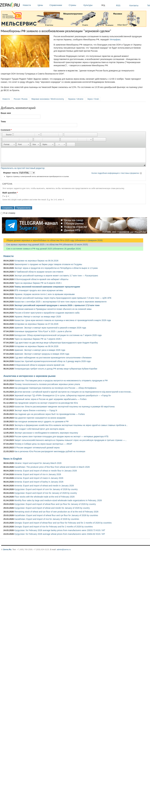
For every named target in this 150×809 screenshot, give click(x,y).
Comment (6, 130)
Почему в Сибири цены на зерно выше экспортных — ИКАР (43, 444)
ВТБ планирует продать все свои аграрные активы (38, 290)
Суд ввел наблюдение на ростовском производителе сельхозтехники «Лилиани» (53, 357)
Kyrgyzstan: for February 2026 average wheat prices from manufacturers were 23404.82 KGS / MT (59, 534)
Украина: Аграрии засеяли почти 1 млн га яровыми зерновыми (44, 294)
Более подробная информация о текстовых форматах (115, 173)
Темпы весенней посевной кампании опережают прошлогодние (47, 287)
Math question (10, 193)
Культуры (92, 5)
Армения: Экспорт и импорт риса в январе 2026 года (39, 350)
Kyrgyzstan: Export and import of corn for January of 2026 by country (46, 489)
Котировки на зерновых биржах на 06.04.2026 (36, 346)
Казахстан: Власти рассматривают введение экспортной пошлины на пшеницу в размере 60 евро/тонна (64, 406)
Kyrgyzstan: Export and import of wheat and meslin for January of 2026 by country (52, 508)
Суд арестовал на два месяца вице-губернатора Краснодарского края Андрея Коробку (56, 342)
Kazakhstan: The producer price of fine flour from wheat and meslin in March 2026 (52, 467)
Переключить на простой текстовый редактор (23, 168)
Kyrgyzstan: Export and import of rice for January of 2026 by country (45, 493)
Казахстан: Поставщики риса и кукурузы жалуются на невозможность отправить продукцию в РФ (61, 380)
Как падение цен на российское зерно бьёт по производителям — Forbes (49, 414)
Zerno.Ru (7, 549)
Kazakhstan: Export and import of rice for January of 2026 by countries (46, 519)
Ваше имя (6, 113)
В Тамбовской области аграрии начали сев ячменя (38, 272)
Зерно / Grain (93, 99)
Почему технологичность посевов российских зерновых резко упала (47, 384)
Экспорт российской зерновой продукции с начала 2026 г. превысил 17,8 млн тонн (57, 305)
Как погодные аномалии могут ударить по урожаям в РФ (41, 421)
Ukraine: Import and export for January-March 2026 (37, 463)
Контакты (133, 5)
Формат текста (11, 173)
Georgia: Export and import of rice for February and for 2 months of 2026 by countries (53, 526)
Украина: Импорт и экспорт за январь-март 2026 (37, 316)
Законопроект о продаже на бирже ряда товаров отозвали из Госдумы (48, 264)
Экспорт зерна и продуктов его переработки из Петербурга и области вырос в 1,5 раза (56, 268)
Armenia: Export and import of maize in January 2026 (38, 478)
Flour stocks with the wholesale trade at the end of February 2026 (44, 497)
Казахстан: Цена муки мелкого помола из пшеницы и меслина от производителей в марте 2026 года (62, 320)
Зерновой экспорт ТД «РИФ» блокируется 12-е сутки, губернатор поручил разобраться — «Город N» (62, 395)
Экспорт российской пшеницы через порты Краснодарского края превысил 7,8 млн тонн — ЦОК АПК (62, 298)
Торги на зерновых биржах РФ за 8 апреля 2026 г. (38, 283)
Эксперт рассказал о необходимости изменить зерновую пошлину (46, 433)
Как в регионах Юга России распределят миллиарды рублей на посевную (49, 451)
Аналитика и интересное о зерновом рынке (29, 376)
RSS (118, 5)
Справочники (58, 5)
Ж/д (103, 5)
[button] (7, 135)
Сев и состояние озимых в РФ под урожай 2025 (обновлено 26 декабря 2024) (42, 248)
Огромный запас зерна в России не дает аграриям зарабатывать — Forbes (50, 399)
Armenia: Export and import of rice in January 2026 (37, 474)
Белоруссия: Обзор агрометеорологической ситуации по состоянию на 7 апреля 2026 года (58, 335)
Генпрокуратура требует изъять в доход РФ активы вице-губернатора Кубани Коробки (55, 368)
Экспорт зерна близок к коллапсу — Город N (35, 410)
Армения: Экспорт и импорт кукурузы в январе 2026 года (41, 354)
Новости (29, 5)
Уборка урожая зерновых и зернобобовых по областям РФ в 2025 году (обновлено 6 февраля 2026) (53, 240)
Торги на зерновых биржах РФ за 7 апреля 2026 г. (38, 339)
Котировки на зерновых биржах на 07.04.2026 (36, 324)
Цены (43, 5)
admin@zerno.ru (64, 549)
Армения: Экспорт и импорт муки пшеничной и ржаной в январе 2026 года (50, 328)
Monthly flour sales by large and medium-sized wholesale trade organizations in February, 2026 (58, 500)
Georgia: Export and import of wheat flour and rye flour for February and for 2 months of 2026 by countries (63, 523)
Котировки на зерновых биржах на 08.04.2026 (36, 260)
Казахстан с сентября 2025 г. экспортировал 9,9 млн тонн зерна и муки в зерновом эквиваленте (60, 301)
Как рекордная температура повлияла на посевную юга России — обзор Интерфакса (55, 388)
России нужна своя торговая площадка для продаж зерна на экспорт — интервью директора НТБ (61, 436)
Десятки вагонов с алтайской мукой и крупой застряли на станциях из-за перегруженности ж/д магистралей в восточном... (73, 392)
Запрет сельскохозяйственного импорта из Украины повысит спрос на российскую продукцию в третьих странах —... (70, 440)
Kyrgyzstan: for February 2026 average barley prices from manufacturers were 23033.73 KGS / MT (59, 530)
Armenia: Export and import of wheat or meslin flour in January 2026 (45, 470)
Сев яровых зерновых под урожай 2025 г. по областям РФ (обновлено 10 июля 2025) (45, 244)
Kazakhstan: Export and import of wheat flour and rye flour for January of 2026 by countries (56, 515)
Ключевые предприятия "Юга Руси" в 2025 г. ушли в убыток (43, 331)
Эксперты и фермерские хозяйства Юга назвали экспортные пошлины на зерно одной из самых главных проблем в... (71, 425)
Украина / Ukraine (75, 99)
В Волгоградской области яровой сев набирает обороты (41, 279)
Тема (3, 121)
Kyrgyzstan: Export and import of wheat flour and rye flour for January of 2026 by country (55, 504)
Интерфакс (115, 39)
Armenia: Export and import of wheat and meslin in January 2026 (44, 485)
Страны (75, 5)
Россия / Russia (20, 99)
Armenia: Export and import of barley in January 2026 (38, 482)
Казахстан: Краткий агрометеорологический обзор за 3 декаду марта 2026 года (52, 361)
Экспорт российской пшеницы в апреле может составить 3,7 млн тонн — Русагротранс (56, 275)
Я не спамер (9, 213)
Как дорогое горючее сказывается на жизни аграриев (39, 418)
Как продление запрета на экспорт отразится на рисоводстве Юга (46, 403)
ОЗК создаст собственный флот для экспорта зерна (39, 429)
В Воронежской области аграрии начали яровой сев (39, 365)
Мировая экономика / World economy (47, 99)
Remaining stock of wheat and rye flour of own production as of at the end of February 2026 (56, 511)
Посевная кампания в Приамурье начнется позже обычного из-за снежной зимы (53, 309)
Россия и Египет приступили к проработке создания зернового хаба (47, 313)
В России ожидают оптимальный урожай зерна (37, 447)
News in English (12, 458)
